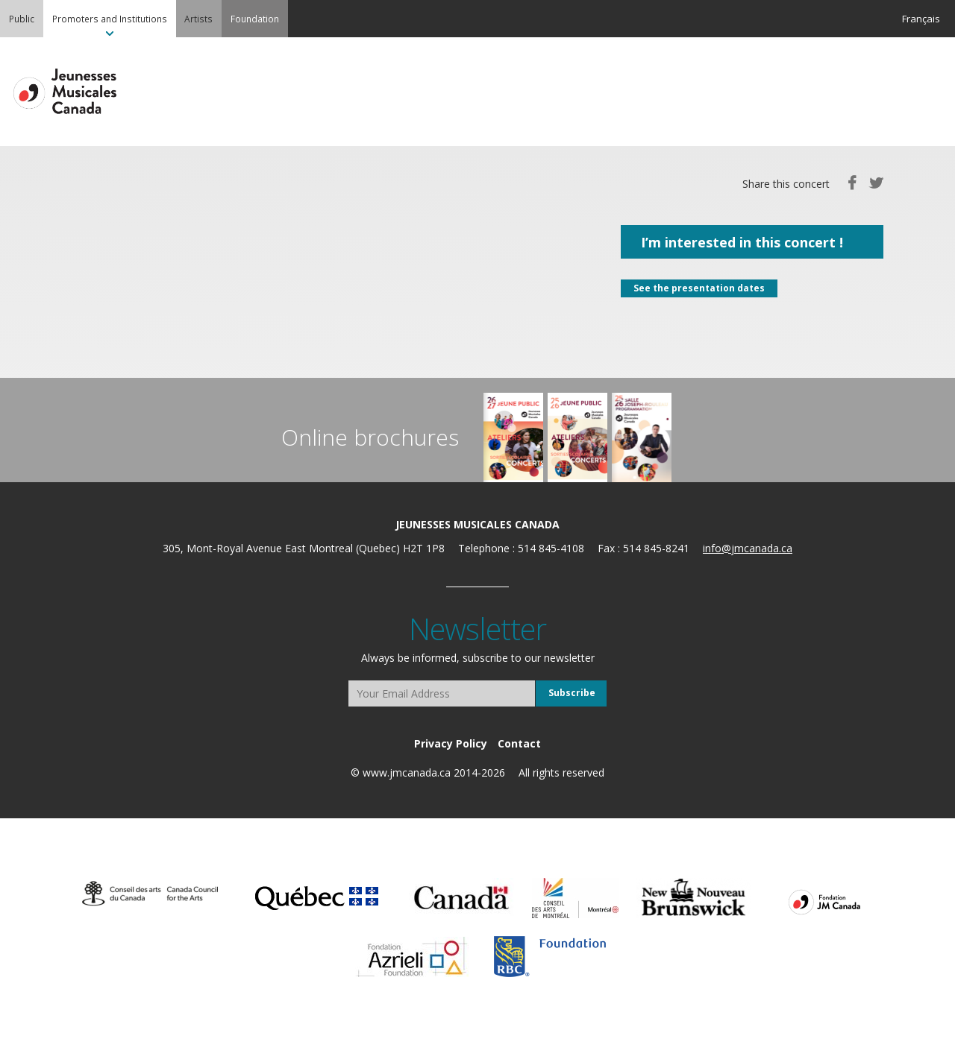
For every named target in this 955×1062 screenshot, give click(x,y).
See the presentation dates (699, 288)
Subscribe (571, 692)
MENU (925, 92)
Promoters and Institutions (109, 19)
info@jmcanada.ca (747, 548)
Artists (198, 19)
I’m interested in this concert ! (742, 242)
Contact (519, 743)
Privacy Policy (450, 743)
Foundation (255, 19)
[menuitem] (21, 18)
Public (21, 19)
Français (921, 18)
